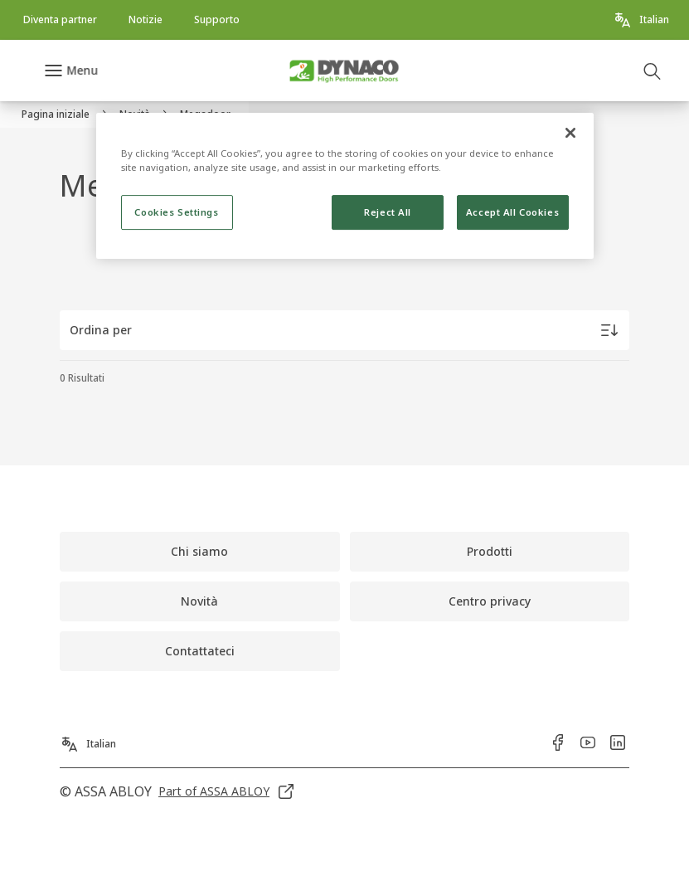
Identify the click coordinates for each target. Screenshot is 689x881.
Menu (82, 70)
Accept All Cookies (512, 213)
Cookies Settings (176, 213)
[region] (345, 186)
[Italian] (641, 20)
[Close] (570, 132)
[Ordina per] (344, 330)
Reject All (387, 213)
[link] (60, 20)
